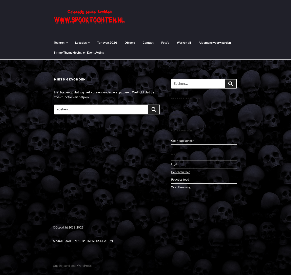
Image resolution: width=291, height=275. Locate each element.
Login (174, 164)
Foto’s (165, 42)
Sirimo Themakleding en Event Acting (79, 52)
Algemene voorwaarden (215, 42)
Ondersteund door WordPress (72, 265)
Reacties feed (180, 179)
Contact (148, 42)
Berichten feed (180, 172)
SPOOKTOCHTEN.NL (67, 240)
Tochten (61, 42)
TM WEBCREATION (99, 240)
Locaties (83, 42)
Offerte (130, 42)
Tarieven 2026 (107, 42)
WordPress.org (181, 187)
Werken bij (184, 42)
